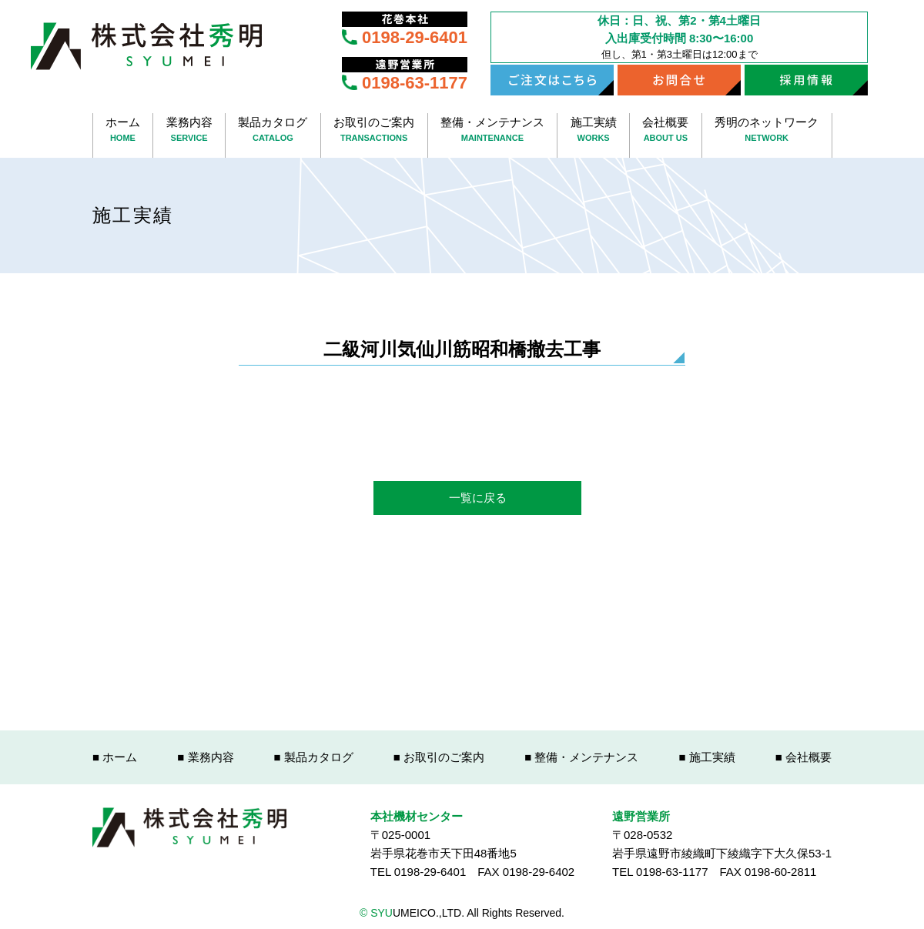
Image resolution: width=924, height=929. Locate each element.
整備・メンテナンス (492, 130)
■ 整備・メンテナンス (581, 757)
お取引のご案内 (374, 130)
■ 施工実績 (706, 757)
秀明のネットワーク (767, 130)
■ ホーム (114, 757)
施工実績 (593, 130)
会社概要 (665, 130)
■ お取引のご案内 (438, 757)
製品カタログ (273, 130)
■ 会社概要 (803, 757)
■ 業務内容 (205, 757)
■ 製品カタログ (313, 757)
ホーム (123, 130)
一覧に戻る (478, 497)
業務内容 (189, 130)
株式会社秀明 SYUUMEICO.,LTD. (146, 46)
